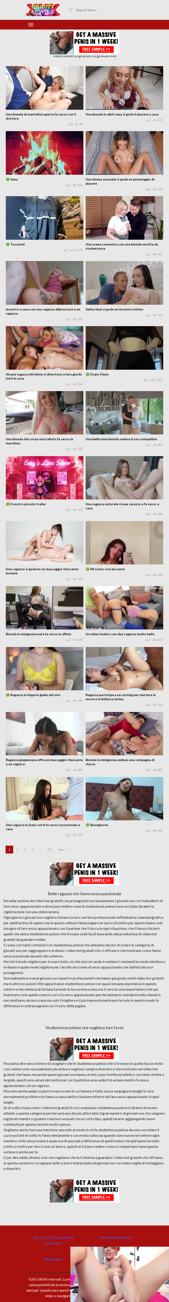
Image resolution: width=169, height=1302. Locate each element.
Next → (63, 849)
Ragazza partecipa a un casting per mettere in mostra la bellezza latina (121, 697)
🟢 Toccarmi (15, 244)
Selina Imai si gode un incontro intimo (114, 309)
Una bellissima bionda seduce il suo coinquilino (121, 439)
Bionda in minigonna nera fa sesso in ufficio (38, 634)
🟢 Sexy (12, 179)
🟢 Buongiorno (97, 825)
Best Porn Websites (116, 1237)
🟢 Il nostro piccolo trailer (26, 504)
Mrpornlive (53, 1259)
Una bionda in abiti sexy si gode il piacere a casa (122, 114)
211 (50, 849)
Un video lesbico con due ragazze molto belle (120, 634)
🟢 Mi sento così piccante (105, 569)
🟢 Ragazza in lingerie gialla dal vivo (33, 695)
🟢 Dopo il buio (97, 374)
